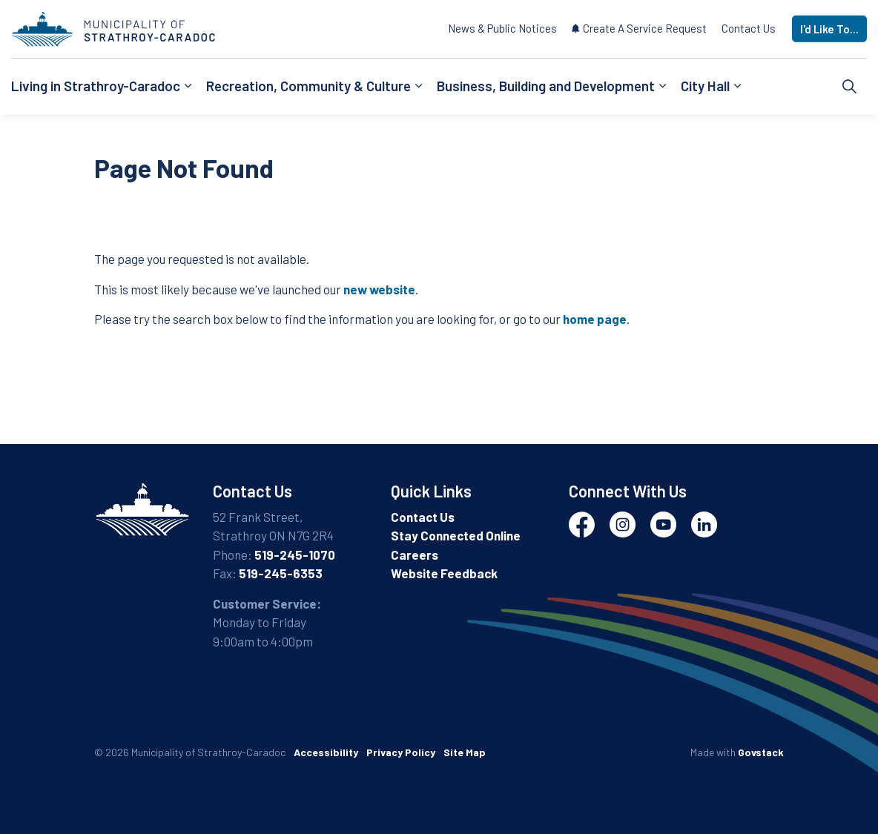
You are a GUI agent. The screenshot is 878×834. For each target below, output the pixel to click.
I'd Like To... (829, 29)
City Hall (705, 85)
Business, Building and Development (546, 85)
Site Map (464, 752)
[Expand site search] (850, 87)
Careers (414, 554)
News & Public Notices (502, 28)
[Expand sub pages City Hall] (737, 87)
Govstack (761, 752)
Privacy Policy (400, 752)
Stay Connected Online (456, 535)
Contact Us (749, 28)
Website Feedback (444, 573)
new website (379, 289)
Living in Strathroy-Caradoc (95, 85)
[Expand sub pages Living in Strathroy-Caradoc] (187, 87)
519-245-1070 (294, 554)
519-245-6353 (281, 573)
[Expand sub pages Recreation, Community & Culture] (418, 87)
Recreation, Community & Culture (308, 85)
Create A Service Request (639, 28)
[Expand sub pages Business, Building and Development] (662, 87)
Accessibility (326, 752)
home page (595, 318)
